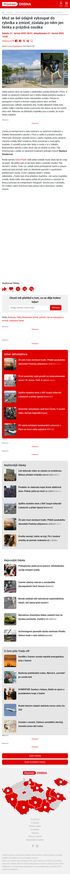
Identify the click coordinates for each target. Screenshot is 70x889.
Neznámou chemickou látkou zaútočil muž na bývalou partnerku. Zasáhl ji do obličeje (40, 617)
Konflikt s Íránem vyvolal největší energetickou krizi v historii (41, 658)
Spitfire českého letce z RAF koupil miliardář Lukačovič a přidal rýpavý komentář (39, 394)
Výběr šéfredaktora (15, 354)
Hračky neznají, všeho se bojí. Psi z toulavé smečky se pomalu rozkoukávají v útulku (39, 538)
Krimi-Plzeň (20, 159)
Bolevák (12, 317)
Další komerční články (35, 762)
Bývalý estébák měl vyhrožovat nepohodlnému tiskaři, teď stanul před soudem (41, 600)
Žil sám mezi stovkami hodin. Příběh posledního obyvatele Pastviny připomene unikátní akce (41, 362)
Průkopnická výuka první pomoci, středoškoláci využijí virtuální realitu (41, 568)
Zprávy (10, 12)
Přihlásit (56, 307)
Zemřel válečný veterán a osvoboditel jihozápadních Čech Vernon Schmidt (36, 584)
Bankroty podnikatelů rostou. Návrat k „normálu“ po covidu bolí (41, 675)
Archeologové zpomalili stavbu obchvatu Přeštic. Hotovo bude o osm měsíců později (42, 633)
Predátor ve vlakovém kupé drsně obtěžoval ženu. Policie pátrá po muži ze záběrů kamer (40, 489)
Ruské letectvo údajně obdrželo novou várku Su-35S (41, 708)
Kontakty (35, 829)
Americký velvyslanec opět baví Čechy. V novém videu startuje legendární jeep (41, 411)
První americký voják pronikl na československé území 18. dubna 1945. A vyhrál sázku (41, 378)
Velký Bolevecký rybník (27, 317)
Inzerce (35, 833)
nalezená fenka (16, 320)
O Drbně (35, 822)
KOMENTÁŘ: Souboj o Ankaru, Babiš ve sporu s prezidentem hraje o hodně (41, 691)
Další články (35, 755)
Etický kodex (35, 826)
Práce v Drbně (35, 836)
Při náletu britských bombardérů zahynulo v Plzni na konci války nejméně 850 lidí (39, 427)
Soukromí (35, 819)
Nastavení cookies (35, 840)
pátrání (42, 317)
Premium (35, 123)
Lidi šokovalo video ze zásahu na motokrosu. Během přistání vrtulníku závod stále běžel (40, 473)
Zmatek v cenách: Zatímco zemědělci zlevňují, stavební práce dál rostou (40, 724)
